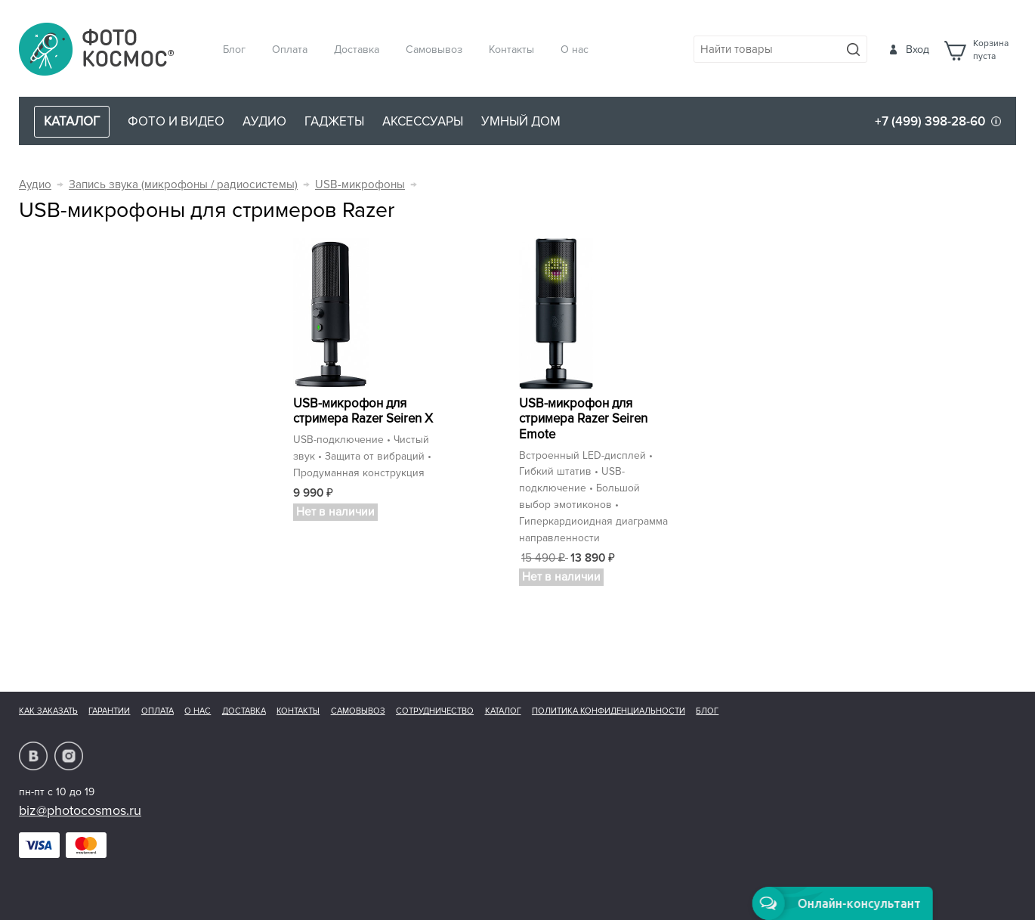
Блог (234, 49)
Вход (917, 49)
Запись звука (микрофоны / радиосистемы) (183, 185)
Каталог (503, 711)
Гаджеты (334, 121)
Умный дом (521, 121)
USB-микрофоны (360, 185)
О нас (575, 49)
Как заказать (48, 711)
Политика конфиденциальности (608, 711)
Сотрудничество (435, 711)
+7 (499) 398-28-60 (930, 121)
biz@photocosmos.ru (80, 810)
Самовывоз (434, 49)
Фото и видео (176, 121)
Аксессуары (422, 121)
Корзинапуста (991, 50)
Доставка (356, 49)
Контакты (511, 49)
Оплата (289, 49)
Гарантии (109, 711)
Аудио (264, 121)
